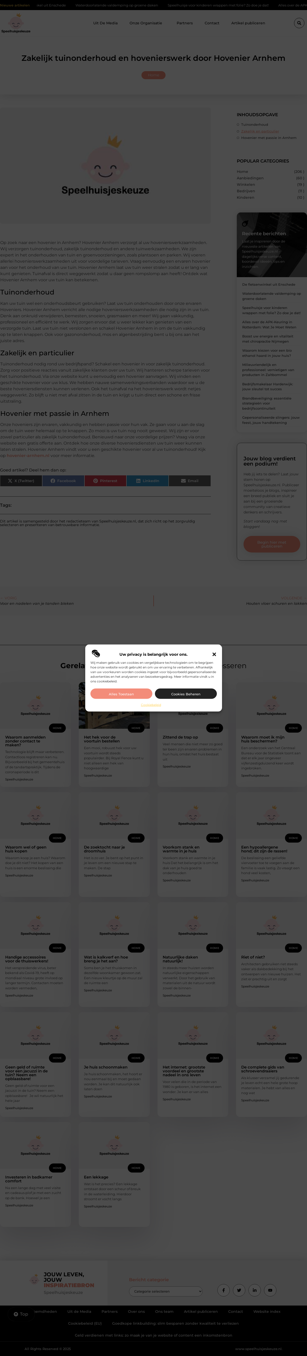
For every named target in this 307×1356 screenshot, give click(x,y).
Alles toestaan (121, 694)
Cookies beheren (186, 694)
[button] (214, 654)
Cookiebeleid (151, 704)
